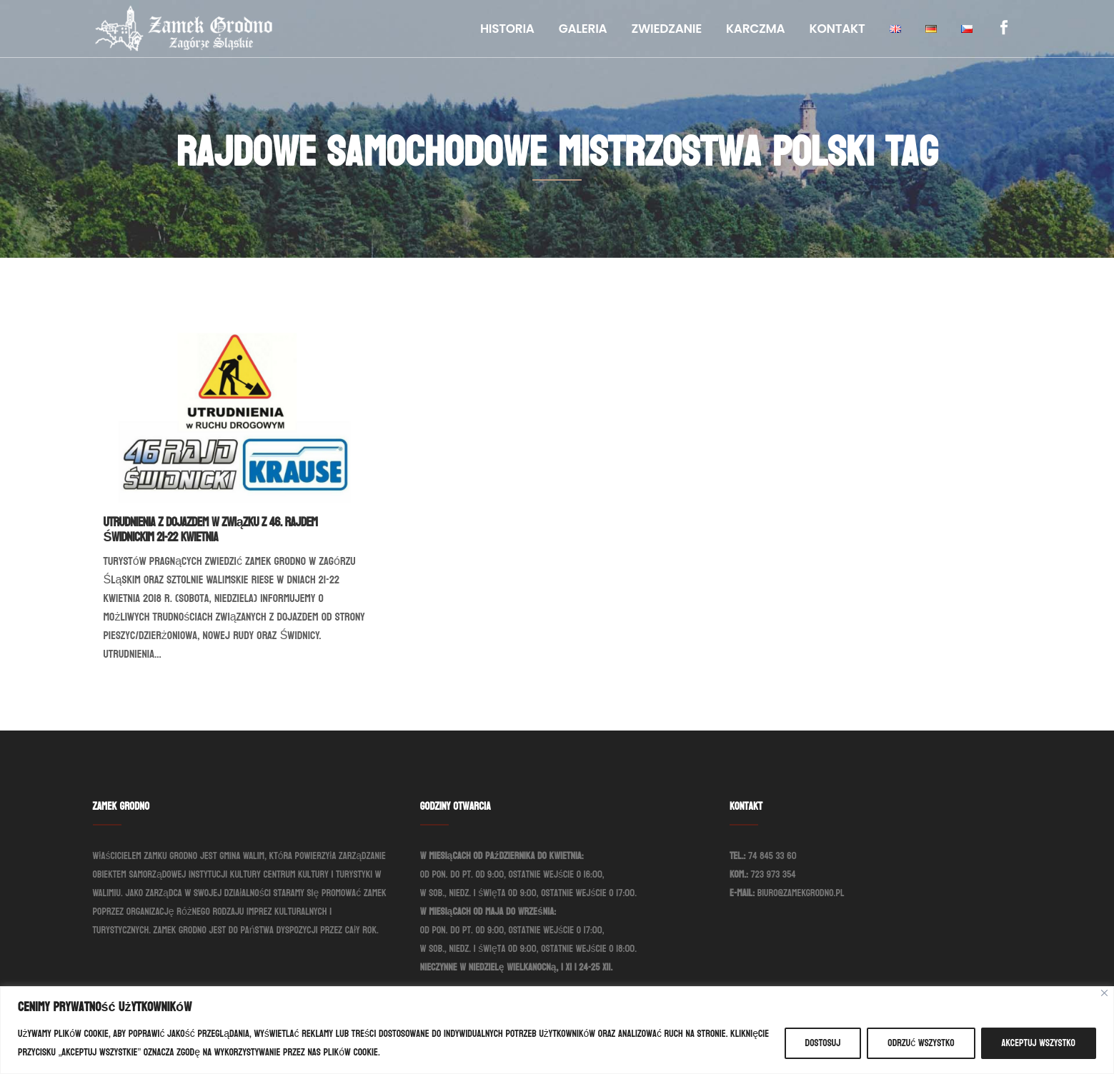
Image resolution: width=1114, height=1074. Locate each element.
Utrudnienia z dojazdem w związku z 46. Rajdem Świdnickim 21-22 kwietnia (211, 530)
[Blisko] (1104, 993)
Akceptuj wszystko (1038, 1043)
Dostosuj (823, 1043)
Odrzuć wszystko (920, 1043)
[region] (557, 1030)
